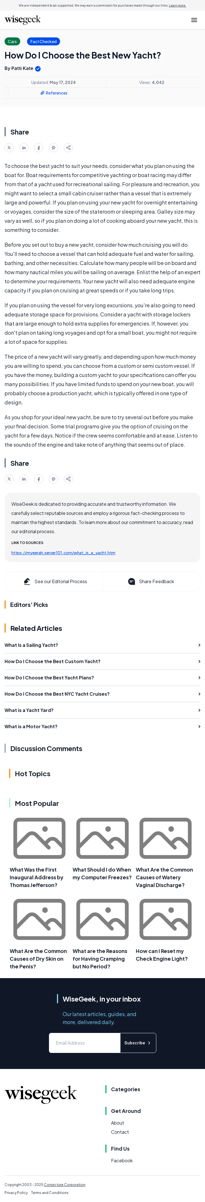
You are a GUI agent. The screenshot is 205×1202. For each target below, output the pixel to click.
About (117, 1123)
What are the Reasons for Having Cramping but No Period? (100, 959)
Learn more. (177, 5)
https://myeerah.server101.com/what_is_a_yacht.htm (63, 552)
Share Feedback (150, 581)
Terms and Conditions (50, 1193)
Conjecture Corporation (64, 1185)
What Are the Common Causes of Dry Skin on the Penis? (38, 959)
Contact (120, 1132)
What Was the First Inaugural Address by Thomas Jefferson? (36, 877)
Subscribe (138, 1043)
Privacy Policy (16, 1193)
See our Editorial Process (54, 581)
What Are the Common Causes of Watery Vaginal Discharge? (164, 877)
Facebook (122, 1160)
